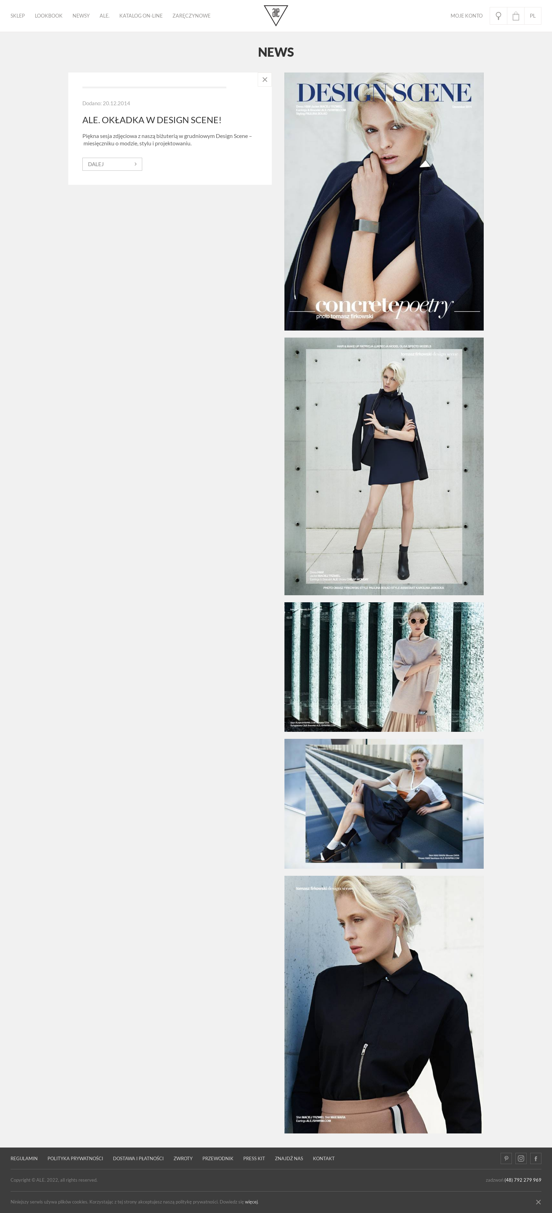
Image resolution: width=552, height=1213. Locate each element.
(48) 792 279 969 (522, 1180)
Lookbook (49, 16)
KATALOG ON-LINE (141, 16)
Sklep (18, 16)
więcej (251, 1202)
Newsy (81, 16)
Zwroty (183, 1158)
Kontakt (324, 1158)
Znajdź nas (289, 1158)
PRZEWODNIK (217, 1158)
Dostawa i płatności (138, 1158)
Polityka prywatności (75, 1158)
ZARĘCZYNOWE (191, 16)
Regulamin (24, 1158)
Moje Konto (467, 15)
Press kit (254, 1158)
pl (533, 16)
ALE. (104, 16)
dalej (96, 164)
